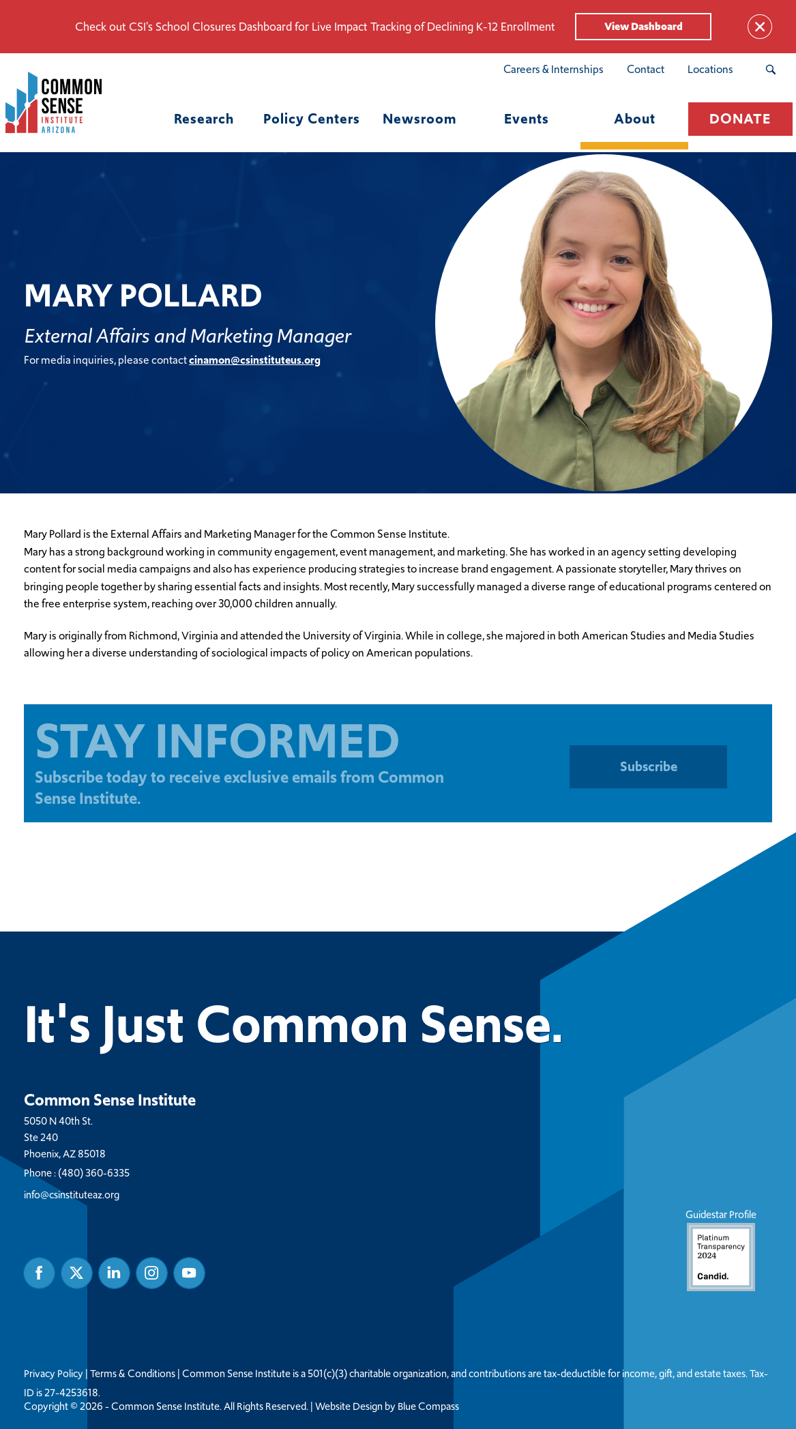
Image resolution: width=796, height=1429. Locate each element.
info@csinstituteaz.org (71, 1194)
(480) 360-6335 (94, 1172)
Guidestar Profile (721, 1248)
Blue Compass (428, 1406)
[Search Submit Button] (770, 69)
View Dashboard (643, 26)
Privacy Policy (53, 1373)
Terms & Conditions (132, 1373)
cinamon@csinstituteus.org (255, 359)
